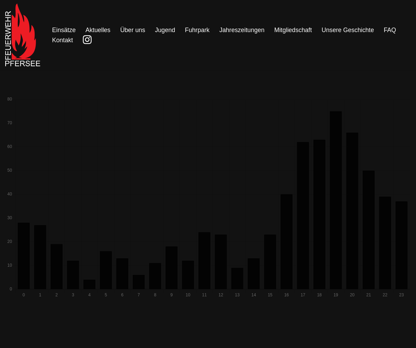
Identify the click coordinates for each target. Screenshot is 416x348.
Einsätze (64, 30)
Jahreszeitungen (241, 30)
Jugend (165, 30)
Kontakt (62, 40)
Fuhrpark (197, 30)
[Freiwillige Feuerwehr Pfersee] (22, 34)
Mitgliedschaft (293, 30)
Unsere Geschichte (348, 30)
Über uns (132, 30)
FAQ (390, 30)
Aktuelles (97, 30)
